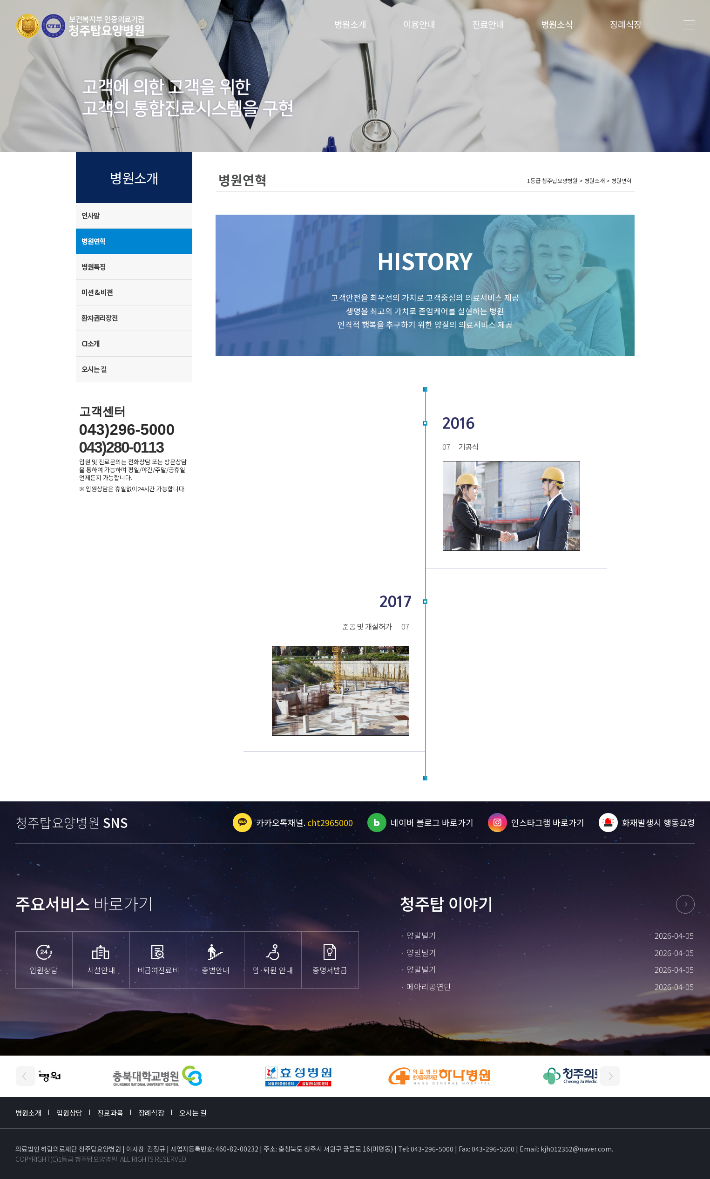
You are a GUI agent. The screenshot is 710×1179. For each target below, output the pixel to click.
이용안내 (419, 24)
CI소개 (90, 343)
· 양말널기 (418, 935)
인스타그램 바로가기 (547, 822)
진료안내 (488, 24)
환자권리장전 (99, 318)
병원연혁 (93, 241)
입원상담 (69, 1113)
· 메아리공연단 (425, 986)
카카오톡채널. (304, 822)
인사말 (90, 215)
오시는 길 (94, 369)
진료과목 (110, 1113)
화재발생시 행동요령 (658, 822)
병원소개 (350, 24)
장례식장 (626, 24)
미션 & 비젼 (97, 292)
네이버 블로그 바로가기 (432, 822)
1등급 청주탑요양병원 (87, 1159)
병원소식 (557, 24)
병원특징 (93, 266)
